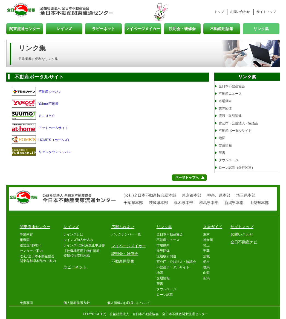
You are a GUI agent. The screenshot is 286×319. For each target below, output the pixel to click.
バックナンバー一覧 (126, 234)
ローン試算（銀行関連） (237, 167)
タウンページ (228, 160)
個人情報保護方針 (76, 303)
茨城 (206, 256)
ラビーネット (103, 28)
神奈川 (208, 240)
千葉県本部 (133, 202)
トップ (219, 12)
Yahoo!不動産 (49, 104)
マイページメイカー (143, 28)
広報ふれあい (122, 227)
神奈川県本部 (218, 195)
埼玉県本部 (245, 195)
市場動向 (225, 101)
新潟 (206, 278)
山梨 (206, 273)
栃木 (206, 262)
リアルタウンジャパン (55, 152)
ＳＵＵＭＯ (47, 116)
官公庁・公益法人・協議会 (238, 123)
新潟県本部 (234, 202)
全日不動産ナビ (243, 242)
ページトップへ (189, 177)
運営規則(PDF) (31, 245)
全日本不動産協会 (232, 86)
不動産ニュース (230, 94)
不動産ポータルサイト (235, 131)
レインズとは (73, 234)
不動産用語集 (221, 28)
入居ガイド (212, 227)
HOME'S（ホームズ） (55, 140)
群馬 (206, 267)
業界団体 (225, 108)
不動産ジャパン (50, 92)
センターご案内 (31, 251)
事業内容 (26, 234)
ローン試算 (165, 295)
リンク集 (261, 28)
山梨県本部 (259, 202)
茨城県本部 (158, 202)
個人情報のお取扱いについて (128, 303)
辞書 (222, 153)
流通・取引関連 (230, 116)
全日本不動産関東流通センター (77, 10)
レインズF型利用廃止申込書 (84, 245)
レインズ (64, 28)
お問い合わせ (240, 12)
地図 (222, 138)
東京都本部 (191, 195)
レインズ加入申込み (78, 240)
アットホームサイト (53, 128)
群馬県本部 (208, 202)
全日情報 (23, 10)
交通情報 (225, 145)
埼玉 (206, 245)
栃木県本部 (183, 202)
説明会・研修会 (182, 28)
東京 (206, 234)
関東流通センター (24, 28)
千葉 (206, 251)
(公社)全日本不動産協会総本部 (150, 195)
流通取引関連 (166, 256)
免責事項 (26, 303)
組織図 (25, 240)
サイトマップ (266, 12)
